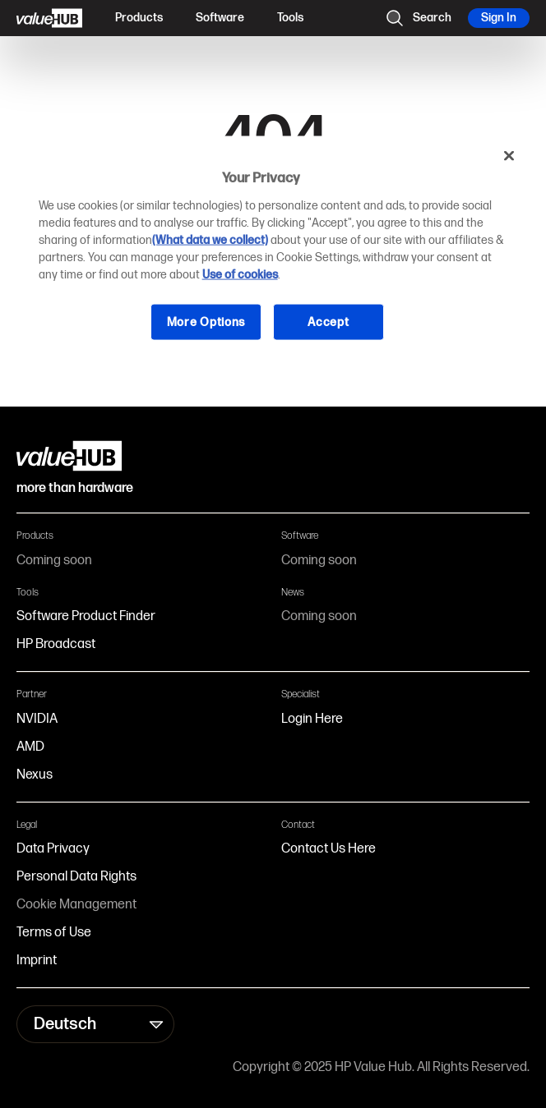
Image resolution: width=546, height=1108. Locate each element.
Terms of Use (53, 932)
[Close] (509, 156)
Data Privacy (53, 849)
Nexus (34, 775)
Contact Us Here (328, 849)
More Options (206, 322)
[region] (273, 251)
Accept (328, 322)
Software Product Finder (85, 616)
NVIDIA (37, 719)
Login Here (312, 719)
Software (220, 18)
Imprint (36, 960)
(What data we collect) (210, 239)
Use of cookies (240, 274)
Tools (290, 18)
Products (139, 18)
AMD (30, 747)
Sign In (498, 18)
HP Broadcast (55, 644)
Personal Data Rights (76, 877)
